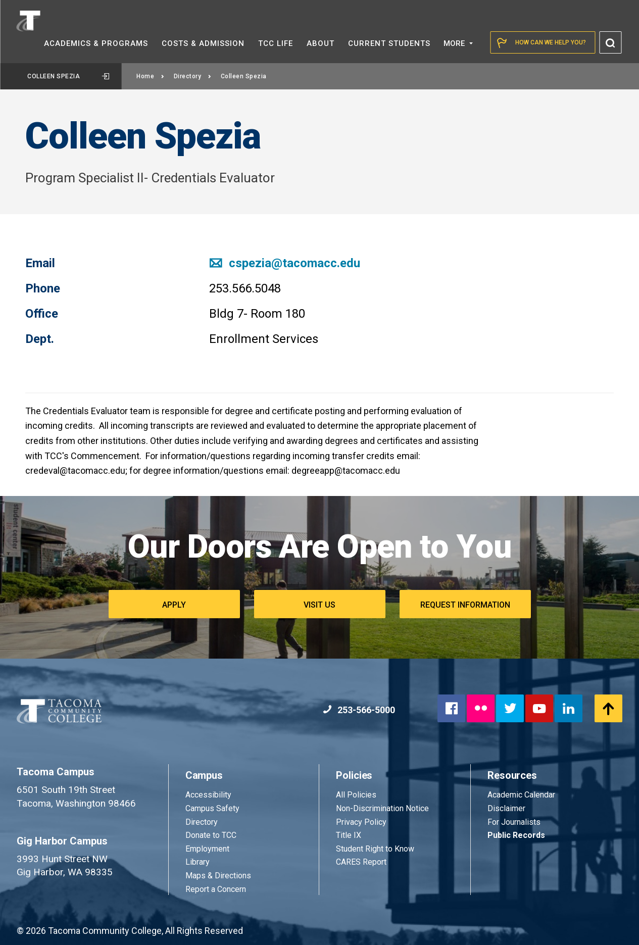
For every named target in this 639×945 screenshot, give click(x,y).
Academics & (96, 43)
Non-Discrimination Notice (382, 808)
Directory (193, 76)
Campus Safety (212, 808)
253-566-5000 (359, 710)
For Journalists (513, 822)
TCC (275, 43)
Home (150, 76)
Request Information (465, 605)
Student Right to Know (375, 849)
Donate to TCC (210, 835)
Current (389, 43)
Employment (207, 849)
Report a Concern (215, 889)
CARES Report (361, 862)
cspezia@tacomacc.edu (284, 263)
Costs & (203, 43)
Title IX (348, 835)
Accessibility (208, 795)
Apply (174, 605)
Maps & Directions (218, 875)
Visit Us (319, 605)
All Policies (357, 795)
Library (197, 862)
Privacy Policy (361, 822)
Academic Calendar (521, 795)
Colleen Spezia (68, 76)
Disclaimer (506, 808)
